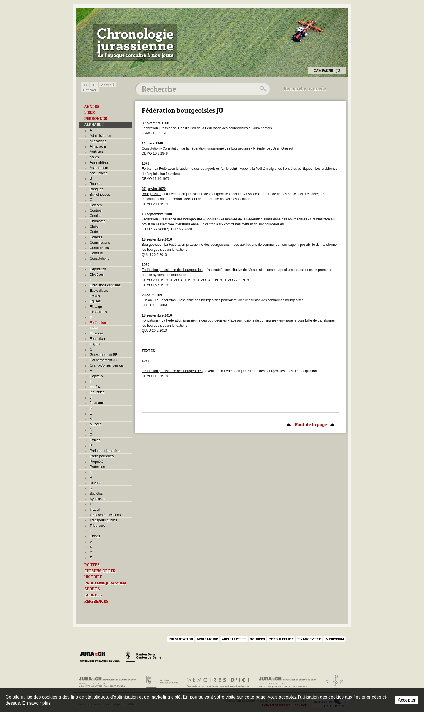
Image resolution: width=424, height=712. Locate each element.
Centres (96, 211)
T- (94, 85)
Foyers (95, 344)
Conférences (99, 248)
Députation (98, 269)
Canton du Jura (101, 657)
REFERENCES (96, 601)
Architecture (234, 639)
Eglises (95, 301)
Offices (95, 440)
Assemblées (99, 162)
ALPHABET (94, 124)
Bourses (96, 184)
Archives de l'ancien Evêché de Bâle (332, 682)
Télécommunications (105, 515)
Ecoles (95, 296)
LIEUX (89, 112)
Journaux (97, 403)
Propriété (97, 462)
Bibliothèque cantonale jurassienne (287, 682)
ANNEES (91, 106)
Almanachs (98, 146)
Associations (99, 168)
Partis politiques (102, 456)
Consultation (281, 639)
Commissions (100, 243)
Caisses (96, 205)
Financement (309, 639)
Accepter (407, 700)
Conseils (96, 253)
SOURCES (93, 595)
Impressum (334, 639)
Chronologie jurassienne (135, 42)
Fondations (98, 339)
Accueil (107, 85)
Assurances (99, 173)
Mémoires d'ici (218, 682)
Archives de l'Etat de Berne (161, 682)
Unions (95, 536)
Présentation (181, 639)
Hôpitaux (96, 376)
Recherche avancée (305, 88)
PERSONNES (95, 118)
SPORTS (92, 588)
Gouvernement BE (104, 355)
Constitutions (99, 259)
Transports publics (103, 520)
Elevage (96, 307)
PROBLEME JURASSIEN (105, 583)
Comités (96, 237)
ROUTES (92, 564)
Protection (97, 467)
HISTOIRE (93, 576)
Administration (100, 136)
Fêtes (94, 328)
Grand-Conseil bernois (107, 365)
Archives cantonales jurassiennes (110, 682)
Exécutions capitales (105, 285)
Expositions (98, 312)
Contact (89, 90)
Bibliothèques (100, 194)
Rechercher (262, 88)
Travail (95, 510)
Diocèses (97, 275)
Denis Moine (207, 639)
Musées (96, 424)
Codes (95, 232)
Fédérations (99, 323)
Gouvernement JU (103, 360)
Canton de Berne (143, 657)
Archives (96, 152)
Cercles (95, 216)
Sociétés (96, 494)
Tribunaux (97, 526)
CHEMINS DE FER (99, 570)
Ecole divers (99, 291)
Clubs (94, 227)
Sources (257, 639)
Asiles (94, 157)
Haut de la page (309, 424)
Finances (97, 333)
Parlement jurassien (105, 451)
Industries (97, 392)
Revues (95, 483)
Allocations (98, 141)
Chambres (97, 221)
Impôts (95, 387)
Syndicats (97, 499)
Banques (96, 189)
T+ (85, 85)
